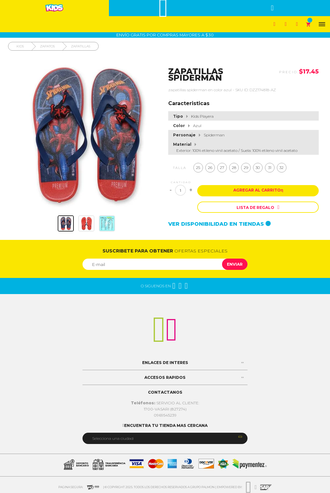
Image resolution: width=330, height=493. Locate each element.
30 (258, 167)
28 (234, 167)
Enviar (235, 264)
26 (210, 167)
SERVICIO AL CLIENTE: (165, 402)
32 (281, 167)
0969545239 (165, 415)
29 (246, 167)
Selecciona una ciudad (112, 438)
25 (198, 167)
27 (222, 167)
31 (269, 167)
